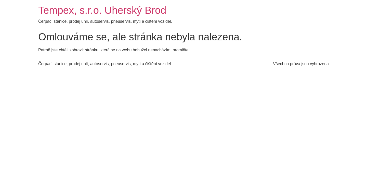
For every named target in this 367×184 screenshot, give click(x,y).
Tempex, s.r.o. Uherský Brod (102, 10)
